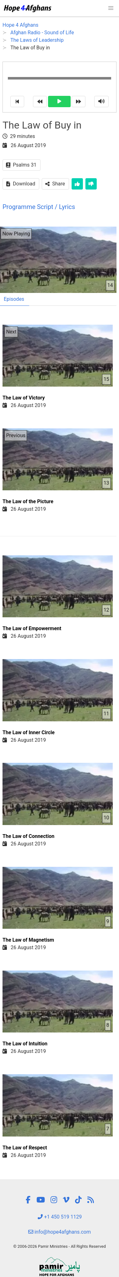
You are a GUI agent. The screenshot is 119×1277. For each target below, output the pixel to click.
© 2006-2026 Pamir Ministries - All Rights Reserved (59, 1246)
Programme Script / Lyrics (39, 207)
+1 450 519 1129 (59, 1217)
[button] (111, 8)
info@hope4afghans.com (59, 1232)
